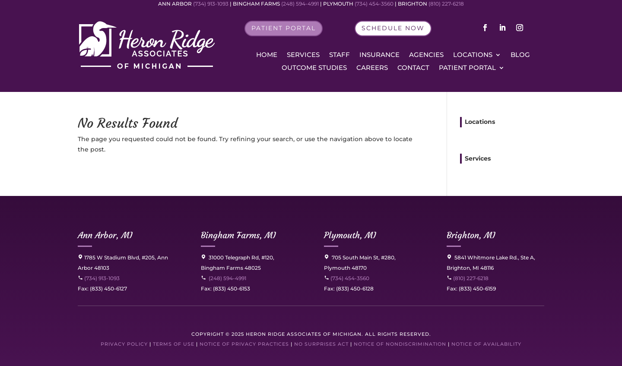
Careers (372, 68)
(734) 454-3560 (346, 278)
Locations (472, 55)
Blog (520, 55)
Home (266, 55)
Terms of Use (173, 344)
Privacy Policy (124, 344)
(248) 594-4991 (227, 278)
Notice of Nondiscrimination (400, 344)
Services (303, 55)
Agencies (426, 55)
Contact (413, 68)
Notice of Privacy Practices (244, 344)
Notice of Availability (486, 344)
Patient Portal (467, 68)
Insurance (379, 55)
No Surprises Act (321, 344)
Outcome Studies (314, 68)
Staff (339, 55)
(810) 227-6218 (470, 278)
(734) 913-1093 (99, 278)
